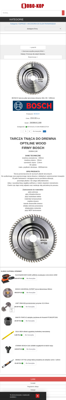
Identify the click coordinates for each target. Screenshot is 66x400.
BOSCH (36, 114)
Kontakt (33, 383)
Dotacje (33, 390)
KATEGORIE (16, 19)
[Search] (32, 12)
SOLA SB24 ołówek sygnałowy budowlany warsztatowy (32, 331)
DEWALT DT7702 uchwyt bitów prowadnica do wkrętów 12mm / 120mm (37, 360)
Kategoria (13, 24)
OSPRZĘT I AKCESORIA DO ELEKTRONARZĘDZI (37, 24)
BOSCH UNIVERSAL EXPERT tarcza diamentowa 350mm (33, 289)
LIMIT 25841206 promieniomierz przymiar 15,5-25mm (32, 303)
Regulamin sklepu (33, 386)
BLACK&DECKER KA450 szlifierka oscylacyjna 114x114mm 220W (36, 275)
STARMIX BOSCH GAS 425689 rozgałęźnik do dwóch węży (34, 345)
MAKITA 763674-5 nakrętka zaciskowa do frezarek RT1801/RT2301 (36, 317)
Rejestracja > (33, 57)
